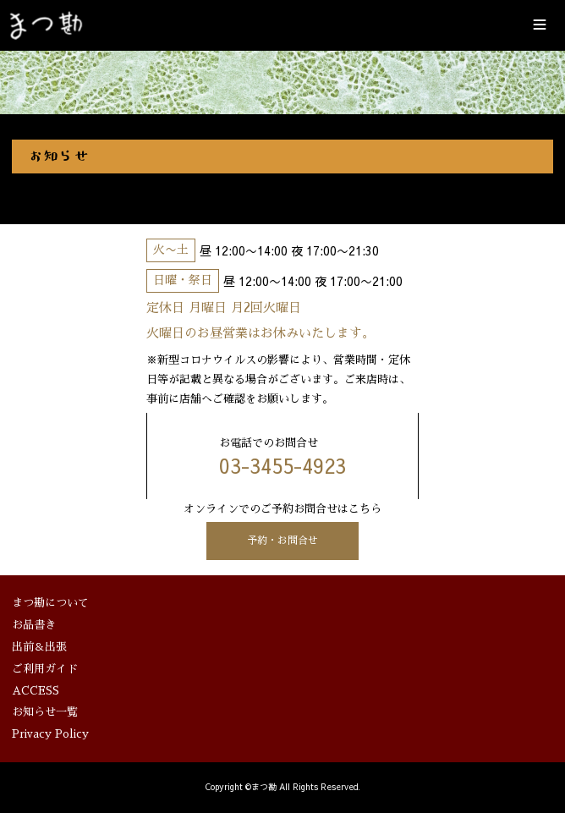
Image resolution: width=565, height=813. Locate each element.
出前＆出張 (39, 646)
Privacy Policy (50, 734)
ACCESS (36, 690)
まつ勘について (50, 602)
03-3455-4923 (282, 466)
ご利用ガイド (45, 668)
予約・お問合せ (282, 541)
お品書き (34, 624)
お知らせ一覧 (45, 712)
